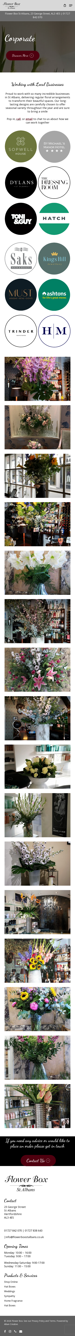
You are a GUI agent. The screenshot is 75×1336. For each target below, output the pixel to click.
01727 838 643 (33, 1230)
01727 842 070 (13, 1230)
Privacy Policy (38, 1320)
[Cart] (65, 5)
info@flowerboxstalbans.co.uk (25, 1237)
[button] (70, 5)
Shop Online (11, 1281)
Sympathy (9, 1296)
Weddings (9, 1291)
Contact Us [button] (36, 1160)
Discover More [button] (20, 55)
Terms (52, 1320)
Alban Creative (11, 1324)
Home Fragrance (13, 1300)
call (18, 119)
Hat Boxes (9, 1286)
